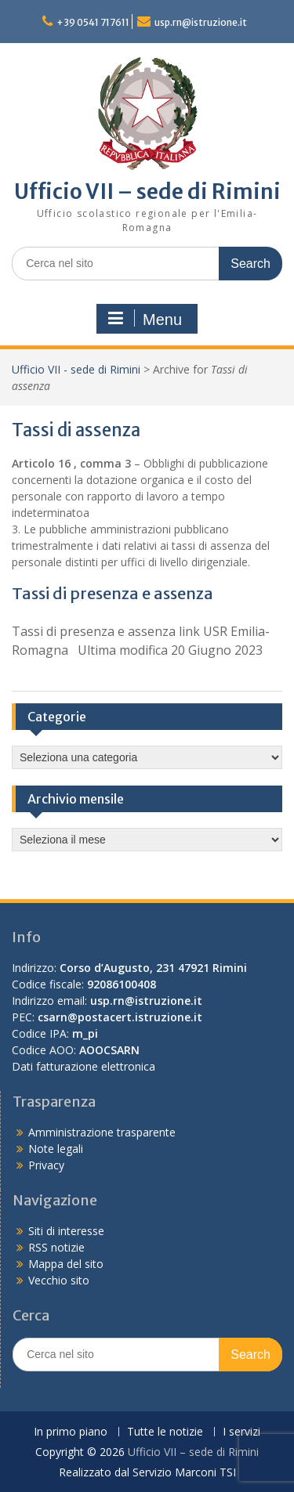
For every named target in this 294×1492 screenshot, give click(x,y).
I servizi (241, 1432)
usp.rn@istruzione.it (200, 22)
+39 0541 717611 (92, 22)
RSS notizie (56, 1247)
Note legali (55, 1148)
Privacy (46, 1165)
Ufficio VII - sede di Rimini (76, 369)
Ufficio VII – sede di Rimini (147, 191)
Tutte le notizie (165, 1432)
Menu (145, 318)
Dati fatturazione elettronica (83, 1066)
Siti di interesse (66, 1230)
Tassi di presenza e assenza (112, 593)
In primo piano (70, 1432)
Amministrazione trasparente (102, 1132)
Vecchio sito (58, 1280)
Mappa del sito (65, 1263)
